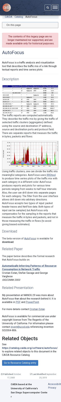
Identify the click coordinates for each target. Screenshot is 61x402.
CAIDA (8, 16)
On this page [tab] (12, 25)
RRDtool (51, 174)
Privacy (52, 387)
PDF (18, 302)
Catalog (19, 16)
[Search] (48, 8)
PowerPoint (32, 302)
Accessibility (52, 384)
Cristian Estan (37, 309)
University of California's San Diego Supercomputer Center (29, 392)
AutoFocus (31, 16)
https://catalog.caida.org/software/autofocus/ (30, 347)
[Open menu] (55, 7)
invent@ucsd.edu (20, 326)
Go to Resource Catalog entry (20, 362)
